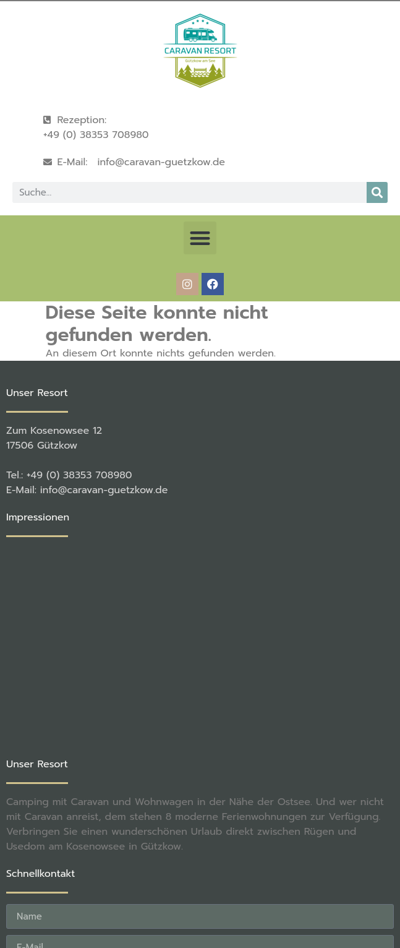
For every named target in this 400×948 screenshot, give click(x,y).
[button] (200, 238)
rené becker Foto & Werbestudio (209, 896)
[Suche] (377, 192)
